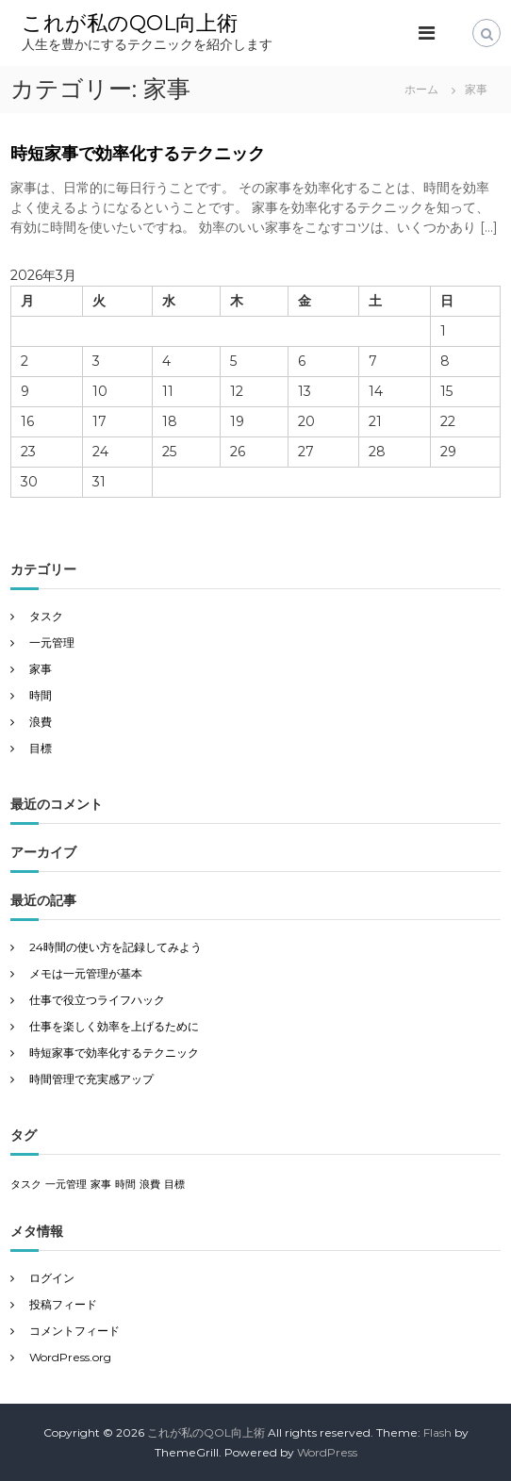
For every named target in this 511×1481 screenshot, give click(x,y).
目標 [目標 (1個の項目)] (174, 1184)
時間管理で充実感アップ (91, 1079)
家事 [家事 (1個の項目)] (101, 1184)
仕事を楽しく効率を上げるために (114, 1026)
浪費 (40, 722)
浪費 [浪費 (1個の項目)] (150, 1184)
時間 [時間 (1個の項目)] (125, 1184)
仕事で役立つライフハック (97, 1000)
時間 (40, 695)
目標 (40, 748)
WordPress (327, 1452)
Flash (437, 1432)
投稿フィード (63, 1304)
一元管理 (51, 642)
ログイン (51, 1278)
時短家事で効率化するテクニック (137, 153)
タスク (46, 616)
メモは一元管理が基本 (85, 973)
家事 (40, 669)
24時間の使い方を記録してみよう (115, 947)
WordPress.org (70, 1357)
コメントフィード (74, 1331)
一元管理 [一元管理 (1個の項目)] (66, 1184)
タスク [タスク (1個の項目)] (25, 1184)
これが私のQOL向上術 (130, 23)
